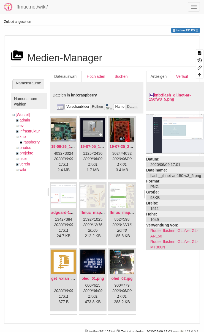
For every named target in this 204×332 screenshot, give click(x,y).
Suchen (121, 76)
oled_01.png (92, 278)
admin (25, 120)
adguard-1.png (64, 212)
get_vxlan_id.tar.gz (68, 278)
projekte (26, 153)
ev (22, 125)
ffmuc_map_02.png (127, 212)
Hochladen (96, 76)
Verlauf (182, 76)
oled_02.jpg (121, 278)
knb (23, 136)
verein (25, 164)
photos (25, 147)
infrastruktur (30, 131)
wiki (23, 169)
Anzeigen (159, 76)
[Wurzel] (23, 114)
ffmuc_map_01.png (98, 212)
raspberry (31, 142)
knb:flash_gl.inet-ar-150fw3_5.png (170, 97)
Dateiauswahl (65, 76)
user (23, 158)
